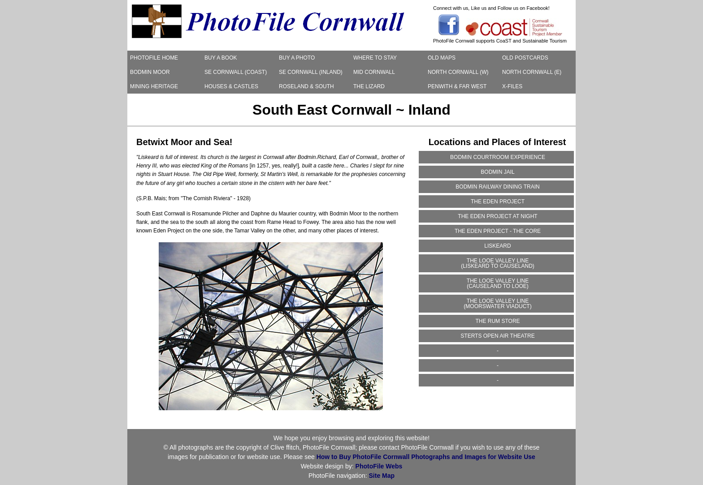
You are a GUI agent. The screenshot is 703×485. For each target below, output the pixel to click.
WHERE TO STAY (375, 58)
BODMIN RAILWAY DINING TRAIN (497, 187)
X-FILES (512, 86)
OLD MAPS (442, 58)
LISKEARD (497, 246)
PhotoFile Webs (379, 466)
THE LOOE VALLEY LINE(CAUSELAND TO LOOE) (498, 283)
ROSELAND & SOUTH (306, 86)
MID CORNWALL (374, 72)
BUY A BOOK (220, 58)
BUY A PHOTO (297, 58)
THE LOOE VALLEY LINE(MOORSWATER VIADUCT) (497, 303)
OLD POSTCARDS (525, 58)
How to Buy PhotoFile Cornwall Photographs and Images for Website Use (426, 456)
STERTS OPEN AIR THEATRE (497, 336)
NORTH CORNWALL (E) (531, 72)
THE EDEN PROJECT (498, 201)
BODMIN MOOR (150, 72)
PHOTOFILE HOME (154, 58)
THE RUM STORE (497, 321)
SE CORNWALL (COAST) (235, 72)
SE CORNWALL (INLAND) (311, 72)
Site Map (382, 475)
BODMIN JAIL (497, 172)
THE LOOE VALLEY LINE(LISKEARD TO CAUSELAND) (497, 263)
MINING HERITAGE (154, 86)
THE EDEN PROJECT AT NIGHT (497, 216)
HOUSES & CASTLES (231, 86)
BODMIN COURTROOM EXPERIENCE (497, 157)
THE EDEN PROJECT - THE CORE (498, 231)
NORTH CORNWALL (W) (458, 72)
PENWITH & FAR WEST (457, 86)
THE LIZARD (369, 86)
